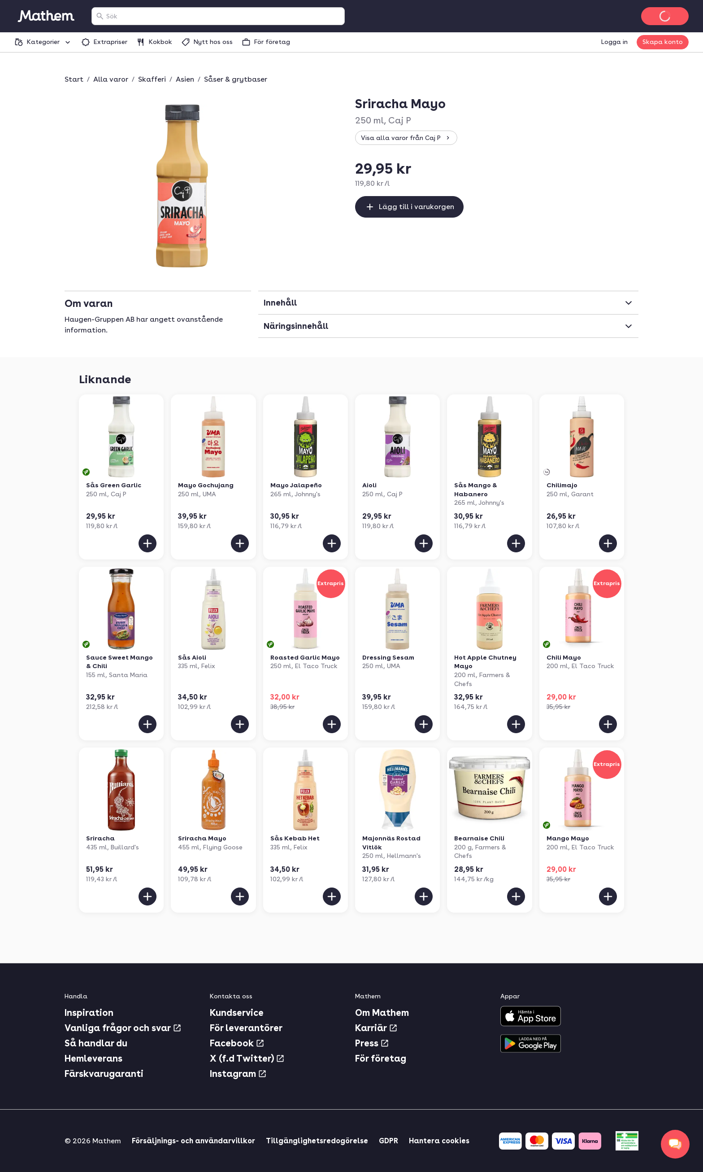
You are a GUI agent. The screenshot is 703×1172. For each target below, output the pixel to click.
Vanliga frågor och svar (123, 1028)
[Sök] (99, 16)
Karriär (376, 1028)
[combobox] (223, 16)
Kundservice (237, 1012)
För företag (380, 1058)
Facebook (237, 1043)
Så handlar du (96, 1043)
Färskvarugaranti (104, 1073)
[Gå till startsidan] (45, 16)
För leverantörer (246, 1028)
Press (372, 1043)
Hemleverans (93, 1058)
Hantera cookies (439, 1141)
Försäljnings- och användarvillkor (193, 1141)
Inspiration (89, 1012)
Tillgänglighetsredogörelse (317, 1141)
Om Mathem (382, 1012)
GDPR (388, 1141)
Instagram (238, 1073)
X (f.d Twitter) (247, 1058)
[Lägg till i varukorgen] (147, 543)
